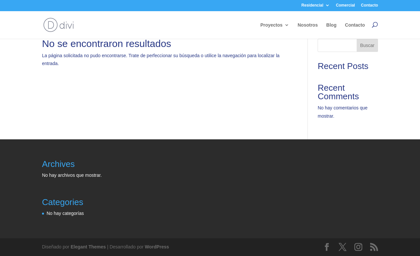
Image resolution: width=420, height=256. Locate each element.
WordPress (157, 246)
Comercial (345, 5)
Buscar (367, 45)
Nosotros (308, 25)
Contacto (369, 5)
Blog (331, 25)
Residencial (313, 5)
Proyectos (271, 25)
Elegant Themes (88, 246)
